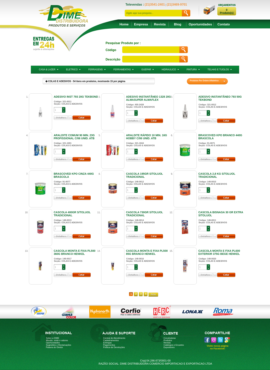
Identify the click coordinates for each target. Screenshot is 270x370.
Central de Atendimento (114, 338)
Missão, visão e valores (57, 340)
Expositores (169, 347)
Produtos (168, 340)
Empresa (141, 24)
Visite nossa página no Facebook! (217, 347)
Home (124, 24)
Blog (177, 24)
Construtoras (170, 338)
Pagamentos (109, 345)
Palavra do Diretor (54, 347)
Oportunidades (200, 24)
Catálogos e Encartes (174, 345)
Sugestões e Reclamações (58, 345)
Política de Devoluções (114, 347)
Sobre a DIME (52, 338)
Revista (159, 24)
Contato (223, 24)
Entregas (107, 342)
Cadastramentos (111, 340)
